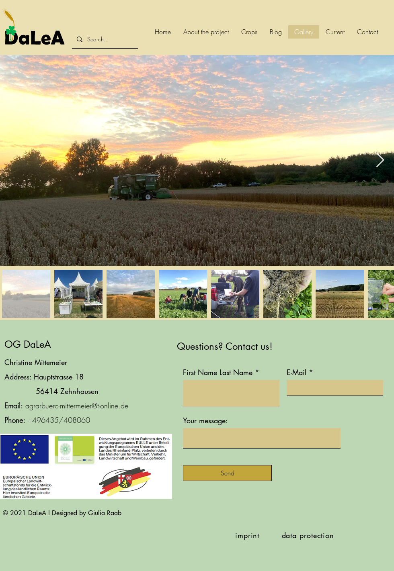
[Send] (227, 473)
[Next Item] (380, 160)
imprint (247, 535)
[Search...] (110, 39)
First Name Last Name (217, 372)
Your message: (205, 420)
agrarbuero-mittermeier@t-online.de (76, 405)
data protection (308, 535)
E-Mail (296, 372)
